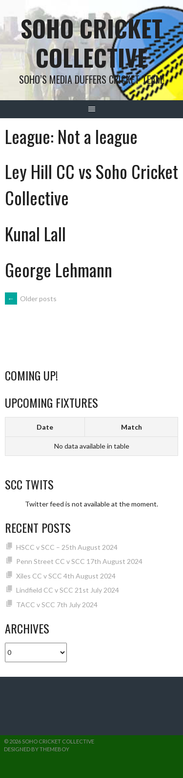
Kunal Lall (35, 233)
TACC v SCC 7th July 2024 (57, 604)
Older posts (31, 298)
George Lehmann (58, 269)
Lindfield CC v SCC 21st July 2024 (67, 590)
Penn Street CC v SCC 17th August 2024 (79, 561)
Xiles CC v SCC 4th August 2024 (66, 576)
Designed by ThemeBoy (36, 749)
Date (45, 427)
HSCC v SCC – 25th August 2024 (67, 547)
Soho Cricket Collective (91, 42)
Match (131, 427)
